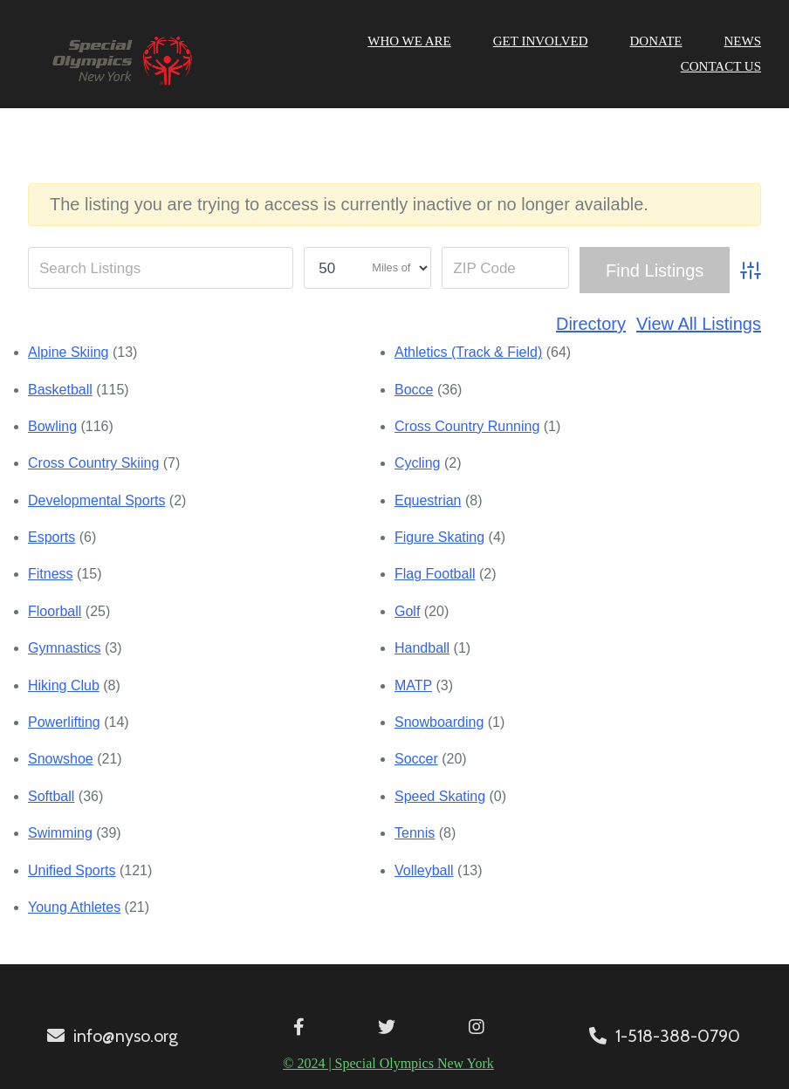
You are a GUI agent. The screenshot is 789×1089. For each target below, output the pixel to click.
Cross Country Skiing (93, 462)
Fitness (50, 573)
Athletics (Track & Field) (468, 352)
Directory (591, 323)
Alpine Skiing (68, 352)
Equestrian (428, 500)
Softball (51, 796)
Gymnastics (64, 647)
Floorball (54, 611)
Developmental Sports (96, 500)
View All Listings (698, 323)
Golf (407, 611)
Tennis (414, 832)
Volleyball (424, 870)
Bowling (52, 426)
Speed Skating (439, 796)
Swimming (60, 832)
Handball (421, 647)
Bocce (413, 389)
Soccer (416, 758)
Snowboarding (439, 722)
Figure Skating (439, 537)
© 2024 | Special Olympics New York (388, 1063)
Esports (51, 537)
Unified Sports (72, 870)
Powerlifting (64, 722)
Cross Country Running (466, 426)
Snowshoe (60, 758)
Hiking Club (63, 685)
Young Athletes (74, 907)
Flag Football (435, 573)
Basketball (60, 389)
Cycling (417, 462)
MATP (413, 685)
